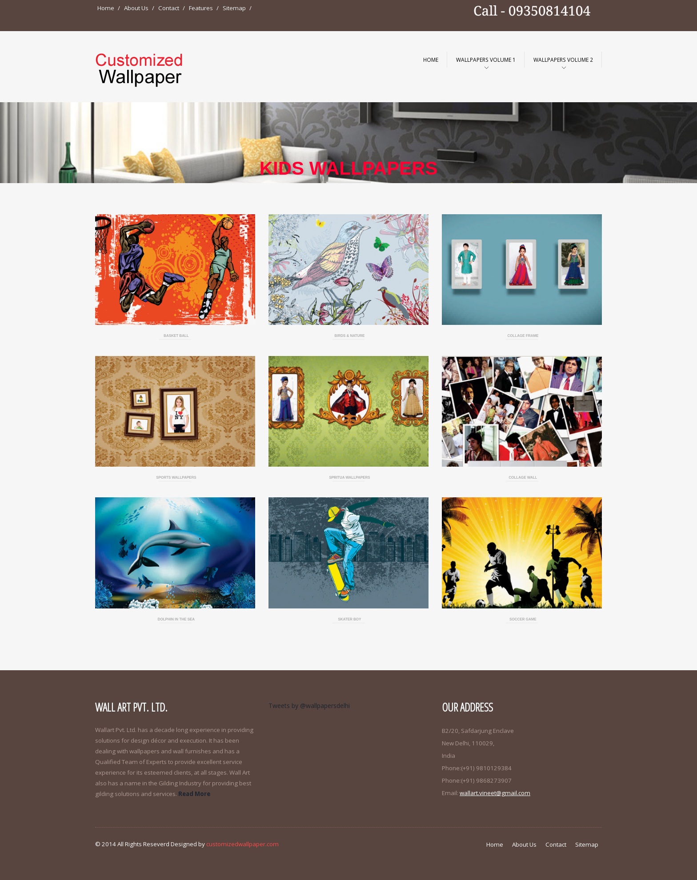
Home (105, 8)
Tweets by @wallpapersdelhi (309, 705)
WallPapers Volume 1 (486, 59)
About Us (136, 8)
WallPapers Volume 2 (563, 59)
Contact (168, 8)
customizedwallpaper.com (242, 844)
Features (201, 8)
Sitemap (234, 8)
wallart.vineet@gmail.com (495, 793)
